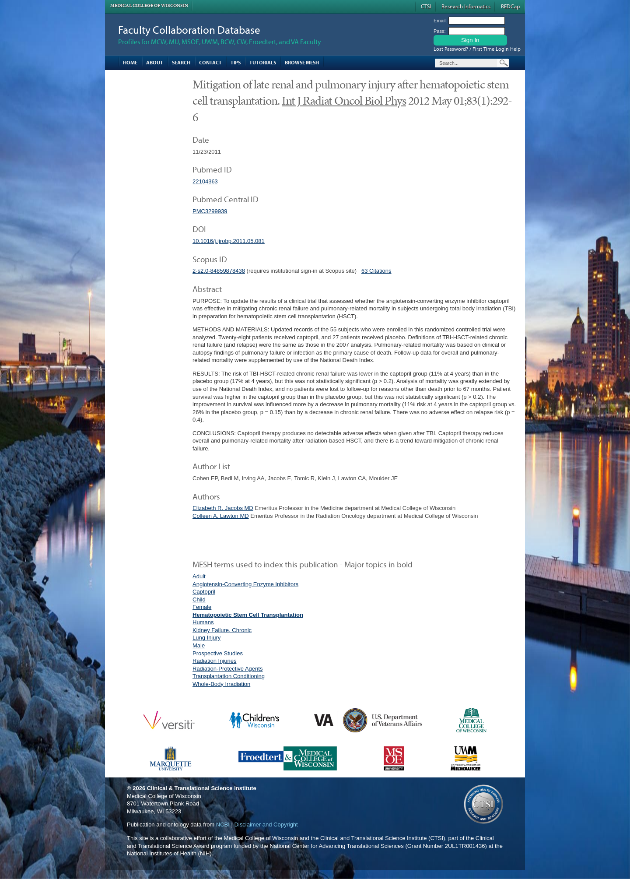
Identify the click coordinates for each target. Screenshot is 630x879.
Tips (236, 62)
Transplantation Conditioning (228, 676)
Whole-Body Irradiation (221, 684)
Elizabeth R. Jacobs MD (222, 508)
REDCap (510, 6)
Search (181, 62)
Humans (203, 622)
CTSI (426, 6)
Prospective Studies (217, 653)
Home (130, 62)
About (154, 62)
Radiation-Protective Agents (227, 668)
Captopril (203, 591)
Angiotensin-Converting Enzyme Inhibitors (245, 584)
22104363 (205, 181)
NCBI (223, 824)
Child (199, 599)
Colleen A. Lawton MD (220, 516)
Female (201, 607)
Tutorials (262, 62)
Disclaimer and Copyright (266, 824)
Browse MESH (302, 62)
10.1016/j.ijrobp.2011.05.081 (228, 241)
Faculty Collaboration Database (189, 29)
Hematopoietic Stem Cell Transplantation (247, 615)
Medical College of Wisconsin (149, 5)
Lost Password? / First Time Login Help (477, 49)
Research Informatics (465, 6)
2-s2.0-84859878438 (218, 270)
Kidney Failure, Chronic (222, 630)
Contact (210, 62)
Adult (199, 576)
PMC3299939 (210, 211)
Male (198, 645)
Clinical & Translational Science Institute (201, 788)
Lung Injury (206, 637)
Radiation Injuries (214, 660)
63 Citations (376, 270)
